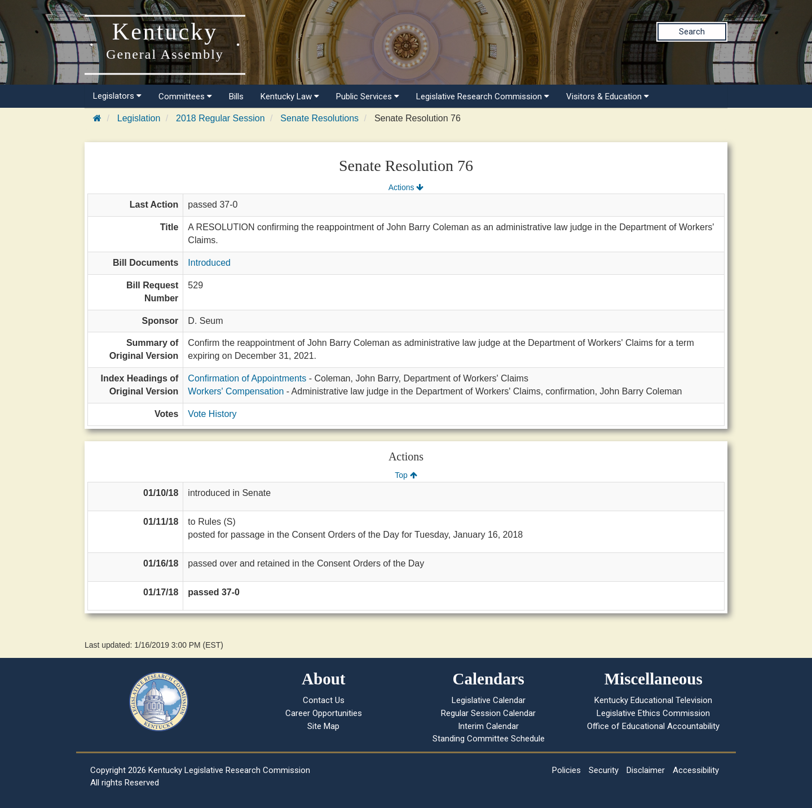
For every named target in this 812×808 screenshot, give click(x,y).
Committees (185, 96)
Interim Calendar (488, 726)
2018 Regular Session (220, 118)
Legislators (117, 96)
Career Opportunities (323, 713)
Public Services (367, 96)
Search (692, 32)
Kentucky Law (290, 96)
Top (406, 475)
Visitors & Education (607, 96)
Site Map (323, 726)
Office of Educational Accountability (653, 726)
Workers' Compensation (236, 391)
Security (604, 770)
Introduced (209, 262)
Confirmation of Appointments (247, 378)
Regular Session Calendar (488, 713)
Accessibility (696, 770)
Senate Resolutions (319, 118)
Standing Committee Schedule (489, 739)
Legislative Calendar (489, 700)
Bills (236, 96)
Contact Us (324, 700)
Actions (406, 187)
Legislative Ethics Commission (653, 713)
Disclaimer (645, 770)
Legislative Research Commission (482, 96)
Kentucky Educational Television (653, 700)
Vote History (212, 414)
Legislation (139, 118)
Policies (566, 770)
